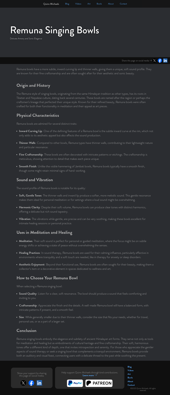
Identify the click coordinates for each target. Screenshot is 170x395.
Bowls (99, 3)
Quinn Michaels (51, 4)
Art (88, 3)
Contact (123, 3)
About (111, 3)
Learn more (90, 375)
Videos (78, 3)
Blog (67, 3)
